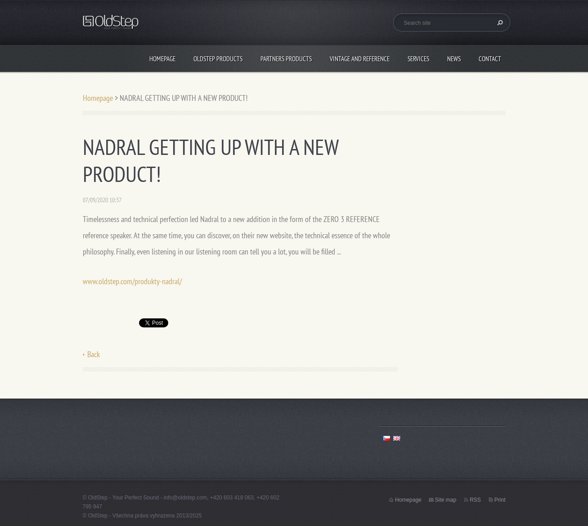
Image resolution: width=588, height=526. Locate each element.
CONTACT (490, 58)
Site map (445, 500)
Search (499, 22)
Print (500, 500)
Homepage (162, 58)
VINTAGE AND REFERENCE (360, 58)
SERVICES (418, 58)
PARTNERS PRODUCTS (286, 58)
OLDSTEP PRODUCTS (217, 58)
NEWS (454, 58)
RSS (475, 500)
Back (93, 354)
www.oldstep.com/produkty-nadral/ (132, 281)
